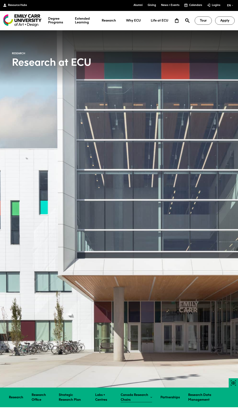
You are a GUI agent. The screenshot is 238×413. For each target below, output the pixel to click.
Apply (224, 20)
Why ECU (133, 20)
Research (109, 20)
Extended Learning (82, 20)
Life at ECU (159, 20)
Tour (203, 20)
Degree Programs (55, 20)
